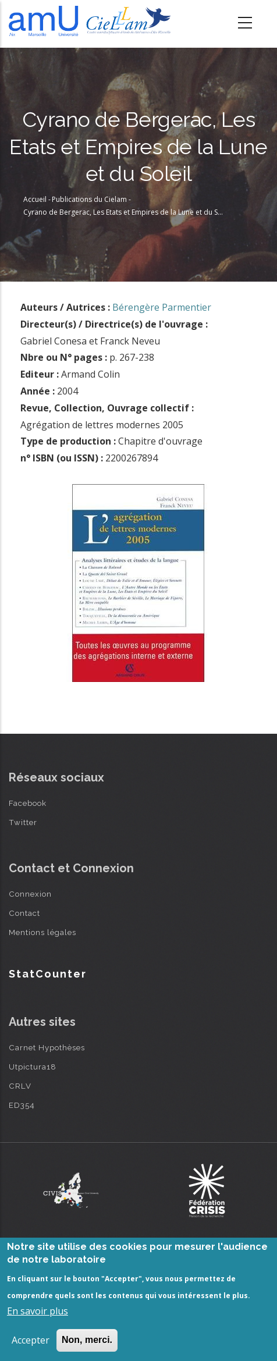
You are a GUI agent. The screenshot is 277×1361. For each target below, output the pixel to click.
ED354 (22, 1105)
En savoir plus (37, 1311)
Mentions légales (42, 932)
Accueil (35, 199)
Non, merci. (87, 1340)
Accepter (30, 1340)
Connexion (30, 893)
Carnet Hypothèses (47, 1047)
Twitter (23, 822)
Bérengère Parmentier (161, 307)
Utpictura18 (32, 1066)
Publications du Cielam (89, 199)
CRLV (20, 1085)
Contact (24, 913)
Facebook (28, 803)
